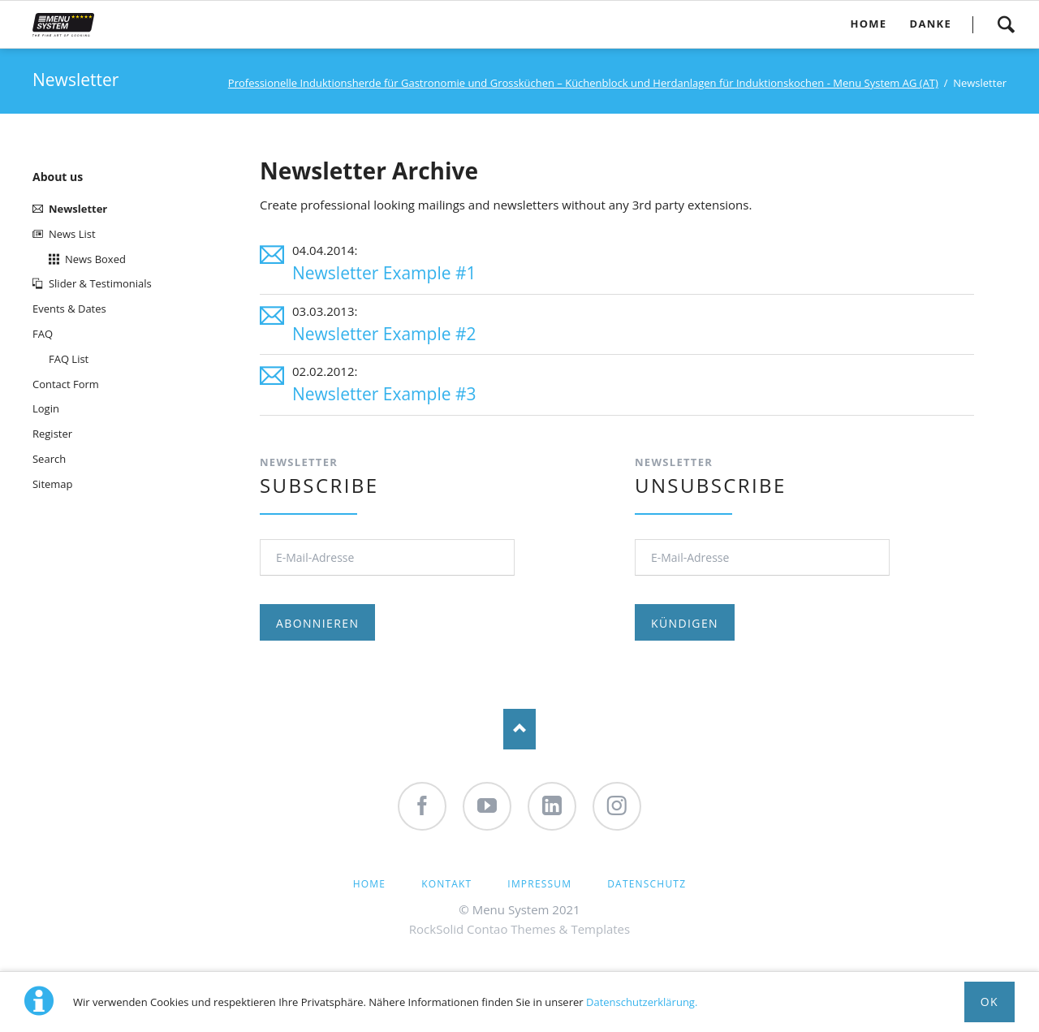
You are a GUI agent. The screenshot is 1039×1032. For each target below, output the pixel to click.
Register (52, 433)
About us (57, 176)
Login (45, 408)
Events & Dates (69, 308)
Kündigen (684, 623)
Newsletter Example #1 (384, 272)
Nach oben (519, 729)
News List (72, 234)
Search (1005, 24)
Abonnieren (317, 623)
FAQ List (68, 359)
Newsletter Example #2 (384, 333)
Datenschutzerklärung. (641, 1002)
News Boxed (95, 259)
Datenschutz (646, 884)
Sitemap (52, 484)
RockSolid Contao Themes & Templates (519, 929)
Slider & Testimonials (100, 283)
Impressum (539, 884)
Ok (989, 1001)
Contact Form (65, 384)
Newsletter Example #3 (384, 393)
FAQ (42, 333)
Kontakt (446, 884)
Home (369, 884)
